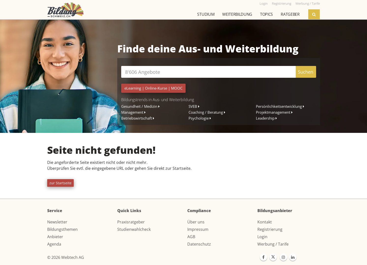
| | (153, 88)
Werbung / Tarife (273, 244)
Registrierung (269, 229)
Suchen (305, 72)
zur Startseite (60, 183)
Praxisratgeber (131, 222)
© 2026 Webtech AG (65, 257)
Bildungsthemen (62, 229)
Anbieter (55, 236)
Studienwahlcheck (134, 229)
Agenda (54, 244)
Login (262, 236)
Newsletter (57, 222)
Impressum (197, 229)
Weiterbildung (237, 14)
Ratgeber (290, 14)
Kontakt (264, 222)
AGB (191, 236)
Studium (205, 14)
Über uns (196, 222)
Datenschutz (199, 244)
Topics (266, 14)
